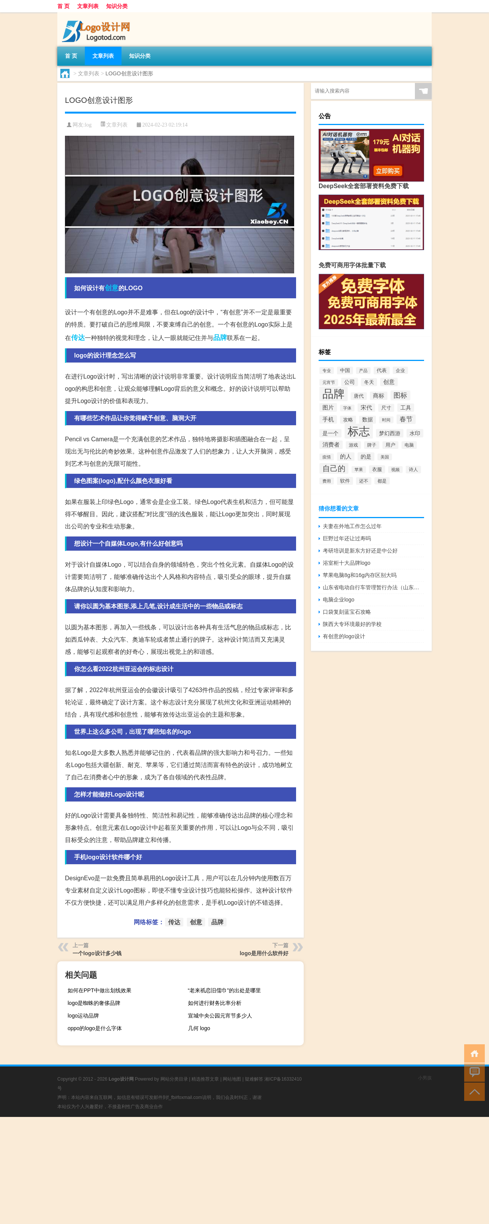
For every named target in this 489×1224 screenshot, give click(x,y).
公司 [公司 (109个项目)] (349, 382)
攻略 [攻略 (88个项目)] (348, 420)
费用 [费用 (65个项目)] (326, 481)
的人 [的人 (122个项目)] (345, 457)
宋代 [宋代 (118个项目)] (366, 408)
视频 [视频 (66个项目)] (395, 469)
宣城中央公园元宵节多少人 (220, 1016)
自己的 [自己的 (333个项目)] (333, 468)
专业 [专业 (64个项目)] (326, 370)
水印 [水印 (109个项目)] (415, 433)
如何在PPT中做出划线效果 (99, 990)
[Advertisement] (229, 1170)
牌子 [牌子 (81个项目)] (371, 445)
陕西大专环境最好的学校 (352, 624)
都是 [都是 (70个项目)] (382, 480)
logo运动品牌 (83, 1016)
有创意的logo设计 (344, 636)
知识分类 (117, 6)
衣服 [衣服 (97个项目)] (377, 469)
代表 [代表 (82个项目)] (382, 370)
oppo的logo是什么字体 (95, 1028)
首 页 (63, 6)
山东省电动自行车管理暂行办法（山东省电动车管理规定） (373, 587)
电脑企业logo (338, 600)
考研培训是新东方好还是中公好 (360, 551)
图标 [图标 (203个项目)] (400, 395)
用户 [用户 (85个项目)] (390, 445)
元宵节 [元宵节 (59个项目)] (328, 382)
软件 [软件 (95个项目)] (345, 481)
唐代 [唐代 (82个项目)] (359, 396)
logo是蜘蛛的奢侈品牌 (94, 1003)
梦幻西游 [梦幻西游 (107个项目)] (389, 433)
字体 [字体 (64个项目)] (347, 408)
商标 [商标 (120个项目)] (378, 396)
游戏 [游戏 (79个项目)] (353, 445)
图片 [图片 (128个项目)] (328, 407)
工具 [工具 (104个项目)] (405, 408)
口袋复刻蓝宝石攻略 (347, 612)
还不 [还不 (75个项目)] (363, 481)
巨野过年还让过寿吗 (347, 538)
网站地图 (232, 1079)
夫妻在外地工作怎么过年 (352, 526)
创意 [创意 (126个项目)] (389, 382)
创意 (111, 288)
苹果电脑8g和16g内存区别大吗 (360, 575)
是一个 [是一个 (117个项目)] (330, 433)
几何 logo (199, 1028)
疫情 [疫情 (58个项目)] (326, 457)
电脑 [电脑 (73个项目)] (409, 445)
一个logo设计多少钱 (97, 953)
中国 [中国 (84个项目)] (345, 370)
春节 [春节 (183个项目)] (406, 419)
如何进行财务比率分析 (214, 1003)
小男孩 (425, 1078)
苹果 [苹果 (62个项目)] (359, 469)
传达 (78, 337)
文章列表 (88, 6)
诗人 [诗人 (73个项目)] (413, 469)
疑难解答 (254, 1079)
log (88, 125)
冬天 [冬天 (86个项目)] (369, 382)
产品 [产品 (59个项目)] (363, 370)
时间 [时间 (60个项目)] (386, 420)
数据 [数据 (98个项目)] (367, 420)
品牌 (220, 337)
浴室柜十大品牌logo (346, 563)
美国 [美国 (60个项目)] (385, 457)
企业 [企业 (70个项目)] (400, 370)
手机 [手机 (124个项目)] (328, 419)
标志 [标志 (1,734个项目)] (359, 431)
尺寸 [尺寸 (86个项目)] (386, 408)
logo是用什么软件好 (264, 953)
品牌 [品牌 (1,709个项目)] (333, 394)
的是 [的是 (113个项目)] (366, 457)
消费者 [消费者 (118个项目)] (331, 445)
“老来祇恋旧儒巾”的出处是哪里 (224, 990)
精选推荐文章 (205, 1079)
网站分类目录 (174, 1079)
